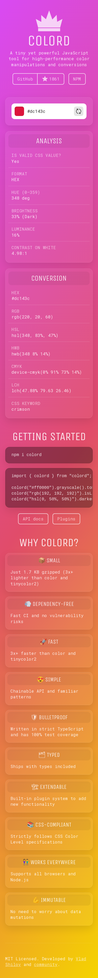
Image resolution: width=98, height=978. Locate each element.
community (45, 964)
